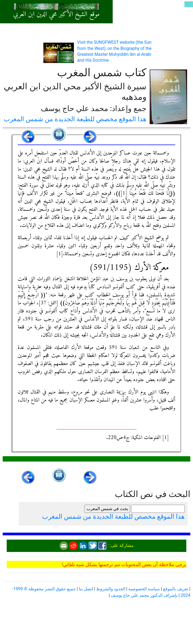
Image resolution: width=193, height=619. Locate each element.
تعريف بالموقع (175, 588)
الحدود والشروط (110, 588)
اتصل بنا (86, 588)
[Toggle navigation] (188, 4)
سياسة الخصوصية (144, 588)
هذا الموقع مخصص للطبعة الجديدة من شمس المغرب (75, 119)
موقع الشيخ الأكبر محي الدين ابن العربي (56, 14)
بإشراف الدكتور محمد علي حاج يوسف (144, 595)
